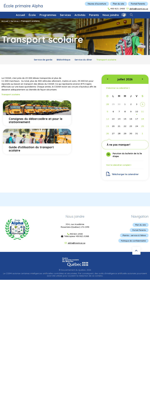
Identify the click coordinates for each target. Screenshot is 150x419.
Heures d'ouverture (97, 3)
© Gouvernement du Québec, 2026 (75, 272)
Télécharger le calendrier (124, 175)
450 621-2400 (117, 9)
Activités (80, 15)
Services (65, 15)
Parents (94, 15)
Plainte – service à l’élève (134, 238)
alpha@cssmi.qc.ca (138, 8)
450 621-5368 (82, 238)
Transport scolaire (109, 60)
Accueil (20, 15)
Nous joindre (111, 15)
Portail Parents (138, 3)
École (32, 15)
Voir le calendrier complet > (120, 166)
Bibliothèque (62, 60)
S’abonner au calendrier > (119, 89)
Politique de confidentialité (133, 243)
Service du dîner (84, 60)
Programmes (48, 15)
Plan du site (118, 3)
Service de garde (40, 60)
